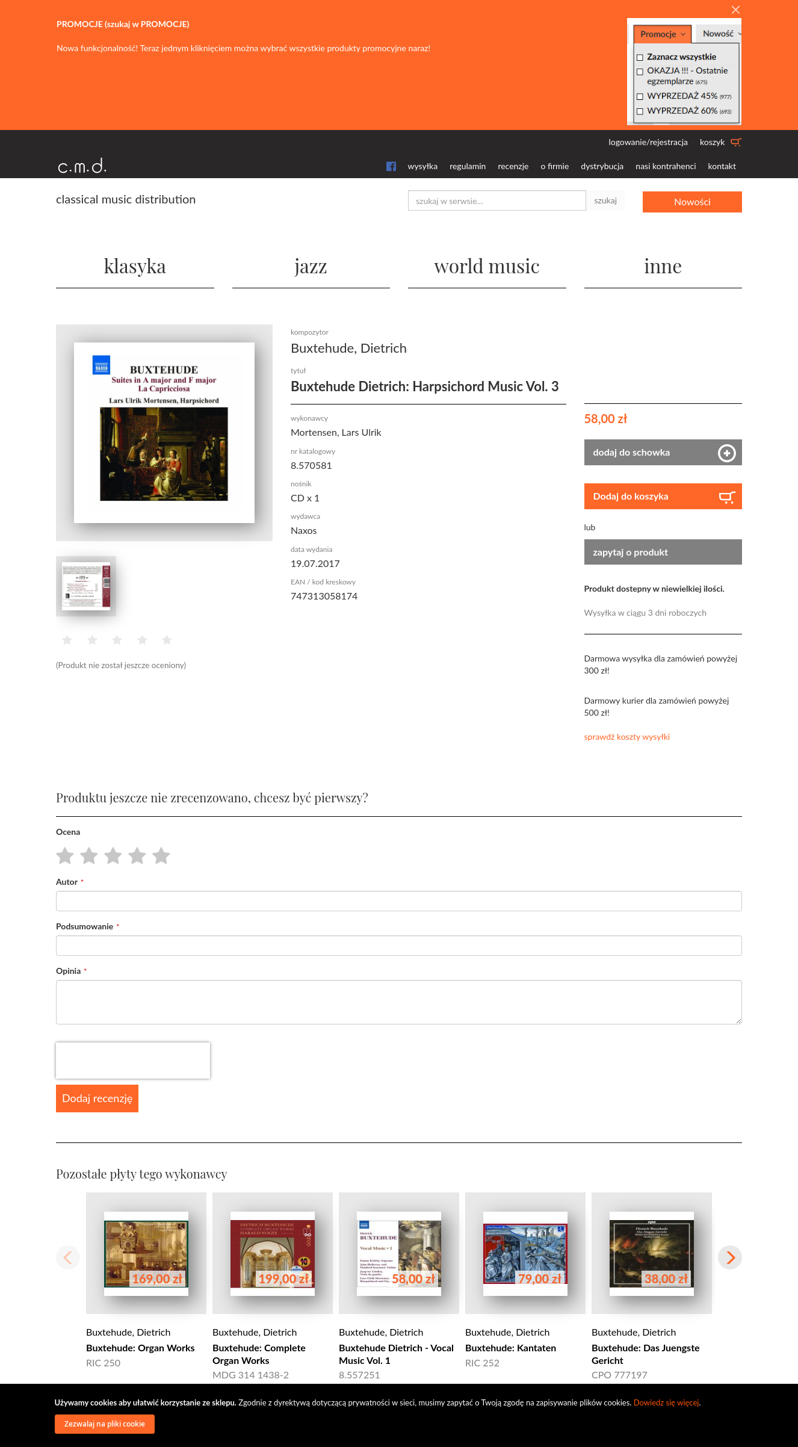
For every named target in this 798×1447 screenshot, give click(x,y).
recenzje (513, 166)
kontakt (722, 166)
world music (487, 264)
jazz (310, 264)
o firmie (554, 166)
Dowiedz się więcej (666, 1402)
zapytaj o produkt (631, 551)
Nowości (692, 200)
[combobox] (497, 200)
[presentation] (133, 1061)
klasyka (135, 264)
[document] (401, 1415)
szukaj (605, 200)
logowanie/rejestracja (648, 142)
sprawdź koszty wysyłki (627, 736)
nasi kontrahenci (666, 166)
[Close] (735, 10)
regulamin (468, 166)
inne (663, 264)
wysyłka (423, 166)
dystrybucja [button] (602, 166)
